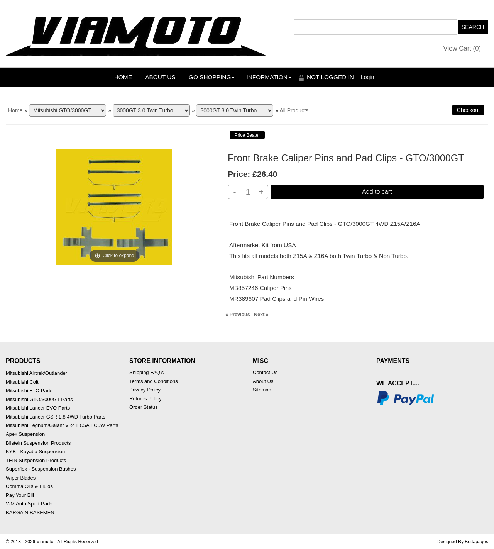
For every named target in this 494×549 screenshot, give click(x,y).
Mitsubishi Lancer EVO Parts (38, 408)
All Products (293, 110)
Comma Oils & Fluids (29, 486)
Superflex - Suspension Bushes (41, 469)
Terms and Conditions (153, 381)
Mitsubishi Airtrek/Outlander (36, 373)
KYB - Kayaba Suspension (35, 451)
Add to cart (377, 191)
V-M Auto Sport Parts (29, 504)
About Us (160, 77)
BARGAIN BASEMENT (32, 512)
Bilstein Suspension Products (38, 443)
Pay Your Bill (20, 495)
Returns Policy (145, 399)
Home (123, 77)
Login (367, 77)
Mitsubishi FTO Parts (29, 390)
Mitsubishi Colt (22, 382)
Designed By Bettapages (462, 541)
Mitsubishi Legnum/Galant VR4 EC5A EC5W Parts (62, 425)
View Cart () (462, 48)
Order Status (143, 407)
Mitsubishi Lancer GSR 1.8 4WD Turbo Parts (55, 417)
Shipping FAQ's (146, 372)
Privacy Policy (145, 390)
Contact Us (265, 372)
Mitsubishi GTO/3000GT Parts (39, 399)
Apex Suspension (25, 434)
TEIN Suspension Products (36, 460)
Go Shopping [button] (212, 77)
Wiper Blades (21, 478)
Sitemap (262, 390)
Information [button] (268, 77)
